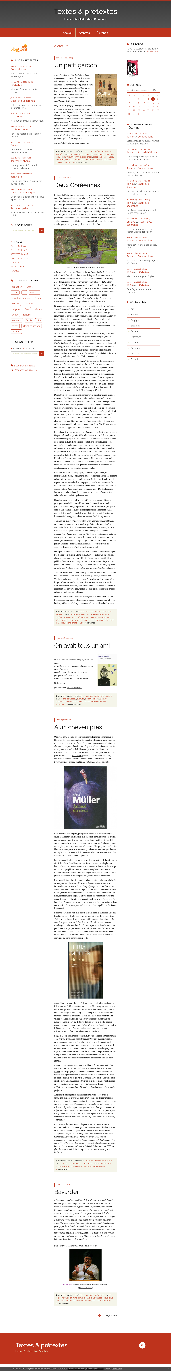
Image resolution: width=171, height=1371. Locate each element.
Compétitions (18, 69)
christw (131, 221)
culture (27, 314)
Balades (135, 314)
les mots (69, 1124)
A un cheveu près (78, 727)
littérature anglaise (31, 325)
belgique (16, 309)
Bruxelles (135, 325)
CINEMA (15, 262)
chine (62, 160)
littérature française (21, 298)
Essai (26, 309)
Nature (134, 342)
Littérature (99, 151)
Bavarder (66, 1191)
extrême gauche (85, 1298)
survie (100, 160)
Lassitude (16, 116)
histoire (30, 286)
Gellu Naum (59, 683)
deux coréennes (97, 154)
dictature (79, 160)
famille (29, 320)
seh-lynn (85, 154)
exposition (17, 286)
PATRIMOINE (17, 266)
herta (96, 699)
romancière (76, 755)
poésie (15, 314)
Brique (14, 145)
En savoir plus (117, 1369)
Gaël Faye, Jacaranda (23, 100)
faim (86, 160)
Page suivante (111, 1315)
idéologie (108, 160)
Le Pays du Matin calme (64, 195)
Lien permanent (64, 151)
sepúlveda (96, 1301)
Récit (38, 320)
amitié (63, 699)
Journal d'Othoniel (21, 161)
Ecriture (15, 303)
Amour (38, 298)
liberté (103, 699)
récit (107, 154)
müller (80, 702)
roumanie (60, 704)
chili (58, 1298)
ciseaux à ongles (90, 869)
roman (15, 325)
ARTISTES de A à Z (19, 254)
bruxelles (16, 331)
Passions (108, 151)
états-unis (16, 320)
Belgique (135, 320)
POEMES (15, 270)
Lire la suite (152, 51)
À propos (102, 33)
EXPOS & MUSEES (19, 258)
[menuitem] (67, 32)
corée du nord (99, 157)
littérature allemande (66, 702)
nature (15, 292)
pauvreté (92, 160)
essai (112, 154)
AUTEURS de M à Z (20, 250)
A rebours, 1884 (19, 129)
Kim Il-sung (86, 390)
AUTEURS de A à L (19, 246)
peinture (38, 309)
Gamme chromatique (23, 192)
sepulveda (106, 1301)
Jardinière (16, 176)
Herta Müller (59, 740)
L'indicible (16, 85)
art (24, 292)
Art (132, 308)
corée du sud (94, 617)
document (60, 157)
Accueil (67, 33)
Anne (130, 168)
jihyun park (75, 154)
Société (59, 154)
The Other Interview (79, 267)
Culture (89, 151)
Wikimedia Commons (85, 1288)
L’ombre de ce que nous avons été (83, 1246)
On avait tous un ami (82, 645)
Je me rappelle (19, 208)
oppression (89, 702)
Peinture (135, 353)
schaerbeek (29, 303)
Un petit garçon (75, 65)
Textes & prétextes (85, 11)
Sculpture (34, 292)
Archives (84, 33)
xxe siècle (69, 160)
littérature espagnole (75, 1301)
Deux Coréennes (77, 185)
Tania (130, 136)
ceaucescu (71, 699)
